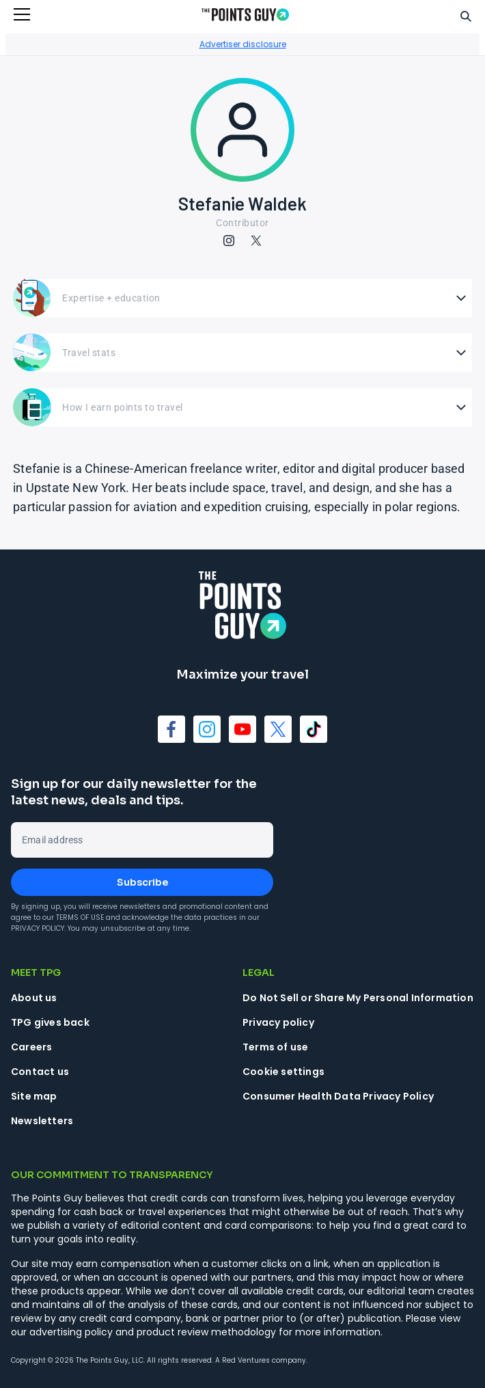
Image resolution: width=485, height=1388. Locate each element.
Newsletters (42, 1121)
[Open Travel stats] (242, 353)
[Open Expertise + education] (242, 298)
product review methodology (206, 1332)
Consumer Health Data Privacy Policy (338, 1096)
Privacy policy (278, 1022)
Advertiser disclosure (242, 44)
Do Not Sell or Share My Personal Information (357, 998)
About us (34, 998)
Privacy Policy (37, 928)
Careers (31, 1047)
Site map (34, 1096)
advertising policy (71, 1332)
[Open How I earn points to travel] (242, 407)
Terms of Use (80, 917)
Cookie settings (283, 1071)
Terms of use (275, 1047)
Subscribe (142, 882)
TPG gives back (50, 1022)
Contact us (40, 1071)
